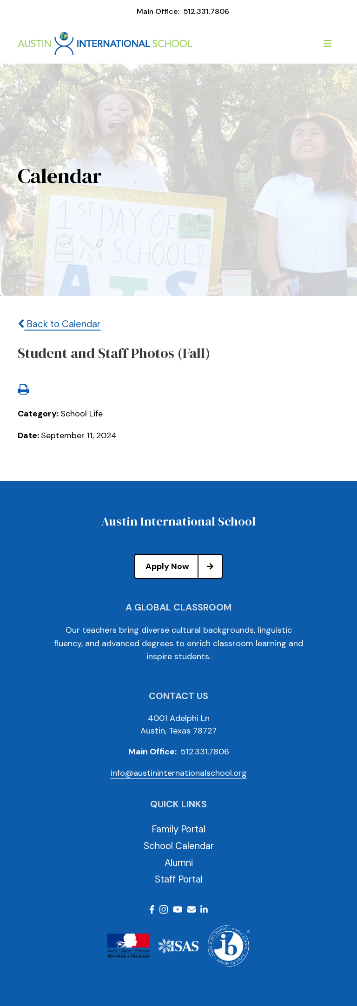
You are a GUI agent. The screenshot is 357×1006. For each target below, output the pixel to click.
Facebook (151, 909)
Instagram (163, 909)
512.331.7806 (206, 11)
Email (191, 909)
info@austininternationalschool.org (179, 773)
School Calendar (179, 846)
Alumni (179, 863)
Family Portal (178, 829)
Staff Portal (179, 879)
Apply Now (183, 566)
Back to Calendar (59, 324)
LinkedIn (204, 909)
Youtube (177, 909)
